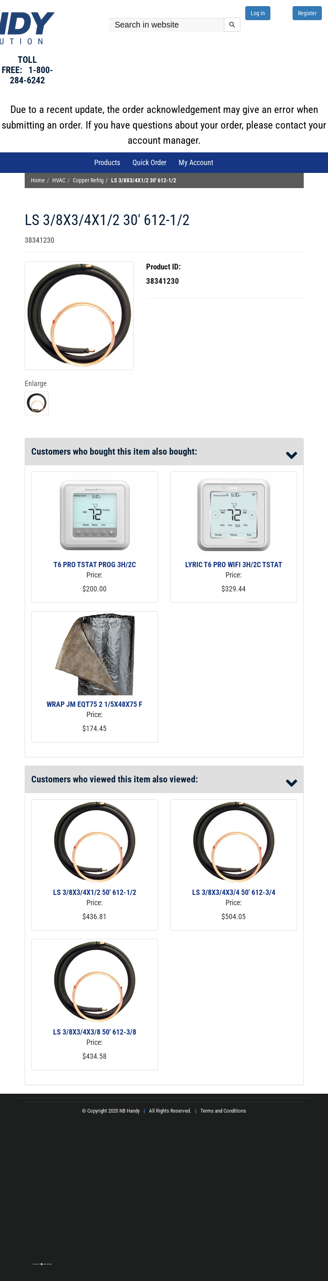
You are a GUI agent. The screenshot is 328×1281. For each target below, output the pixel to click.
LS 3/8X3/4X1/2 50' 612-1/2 (94, 892)
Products (107, 162)
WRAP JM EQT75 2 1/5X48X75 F (94, 704)
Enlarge (36, 383)
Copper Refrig (88, 180)
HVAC (58, 180)
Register (307, 13)
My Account (196, 162)
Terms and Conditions (223, 1111)
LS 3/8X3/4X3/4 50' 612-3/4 (233, 892)
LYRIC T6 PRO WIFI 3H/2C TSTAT (233, 564)
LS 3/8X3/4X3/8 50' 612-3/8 (94, 1032)
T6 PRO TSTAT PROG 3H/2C (95, 564)
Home (38, 180)
